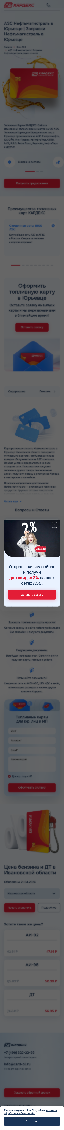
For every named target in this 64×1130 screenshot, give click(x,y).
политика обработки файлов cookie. (30, 1112)
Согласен (32, 1121)
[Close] (54, 525)
